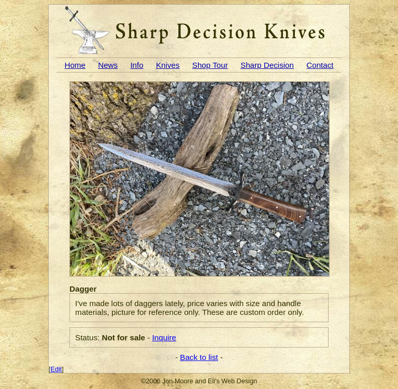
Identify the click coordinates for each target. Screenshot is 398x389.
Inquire (164, 337)
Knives (168, 65)
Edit (56, 369)
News (108, 65)
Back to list (199, 357)
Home (75, 65)
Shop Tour (210, 65)
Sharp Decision (267, 65)
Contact (319, 65)
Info (136, 65)
